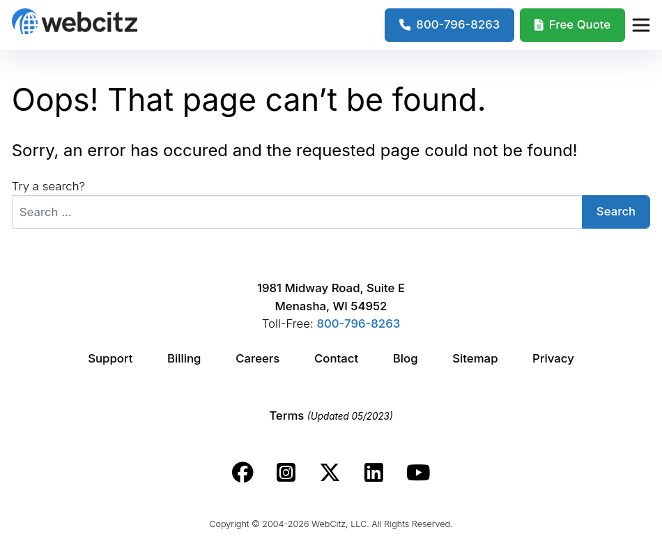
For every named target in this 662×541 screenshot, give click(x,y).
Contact (336, 358)
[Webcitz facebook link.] (243, 473)
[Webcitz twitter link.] (330, 473)
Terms (331, 415)
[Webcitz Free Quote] (572, 25)
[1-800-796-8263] (450, 25)
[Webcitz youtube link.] (418, 473)
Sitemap (475, 358)
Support (110, 358)
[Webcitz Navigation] (640, 25)
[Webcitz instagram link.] (286, 473)
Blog (405, 358)
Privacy (553, 358)
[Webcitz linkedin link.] (373, 473)
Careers (257, 358)
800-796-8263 (358, 323)
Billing (184, 358)
